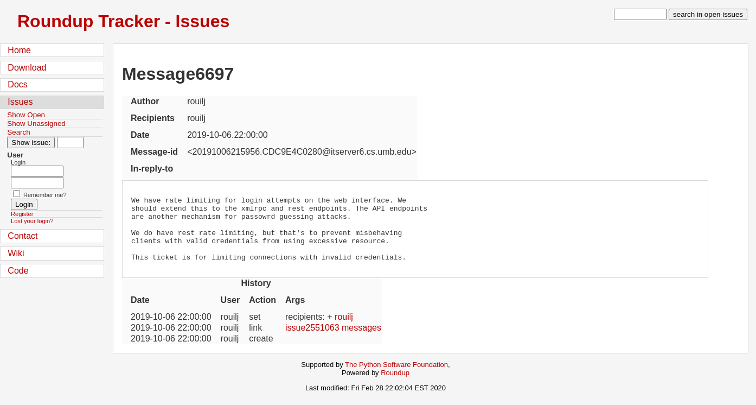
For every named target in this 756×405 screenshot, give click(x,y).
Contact (22, 236)
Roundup (395, 386)
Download (27, 67)
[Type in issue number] (70, 142)
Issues (20, 101)
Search (18, 132)
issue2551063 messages (333, 340)
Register (22, 214)
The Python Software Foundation (396, 378)
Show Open (26, 115)
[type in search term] (640, 14)
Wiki (16, 253)
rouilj (344, 329)
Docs (17, 84)
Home (19, 50)
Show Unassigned (36, 123)
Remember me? (45, 195)
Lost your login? (32, 221)
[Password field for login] (37, 182)
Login (18, 162)
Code (18, 270)
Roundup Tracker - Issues (123, 21)
